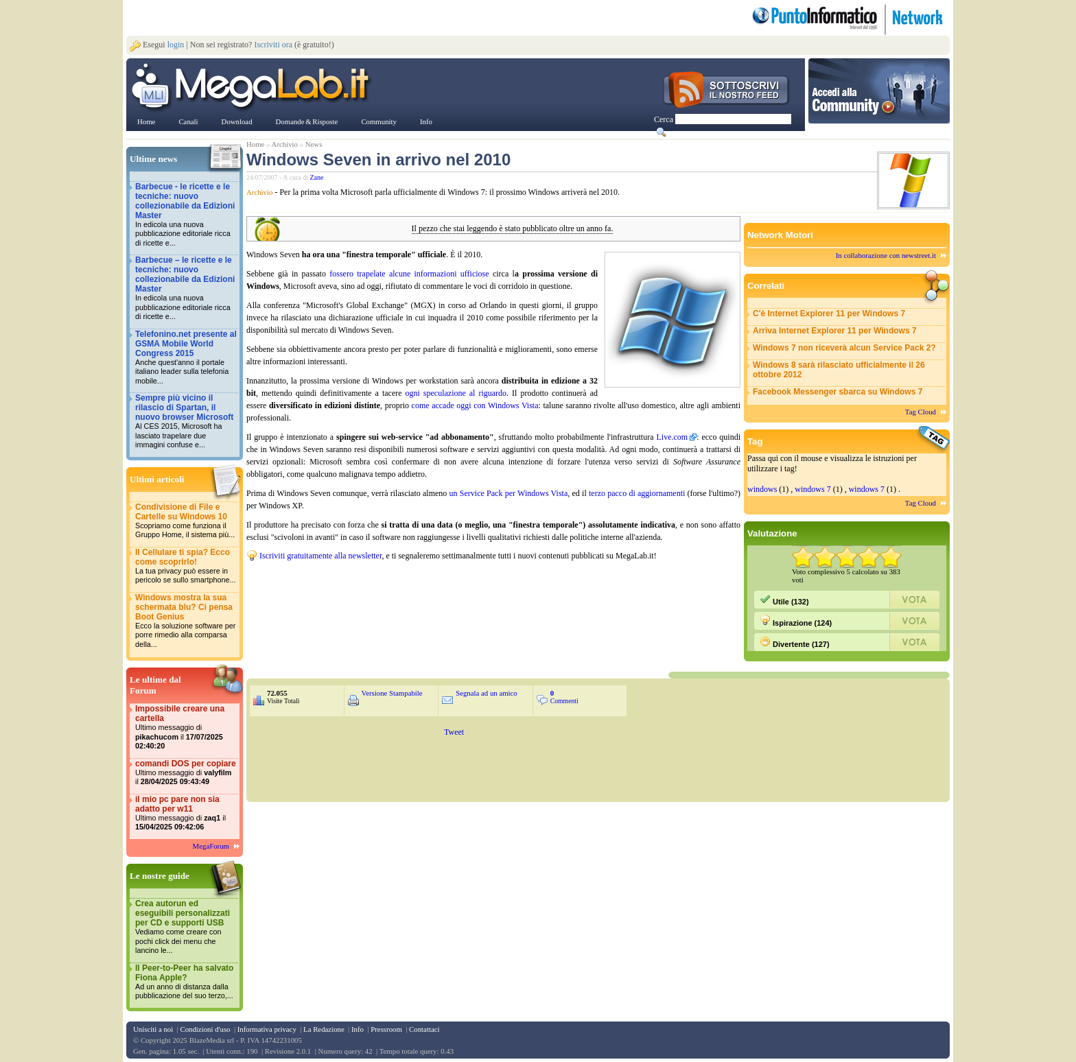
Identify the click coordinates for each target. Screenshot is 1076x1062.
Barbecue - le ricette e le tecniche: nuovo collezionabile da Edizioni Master (186, 215)
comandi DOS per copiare (186, 773)
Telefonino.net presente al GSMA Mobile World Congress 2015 (186, 357)
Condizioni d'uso (205, 1029)
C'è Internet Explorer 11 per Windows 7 (829, 313)
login (176, 44)
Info (357, 1029)
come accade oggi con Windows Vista (475, 405)
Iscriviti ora (273, 44)
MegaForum (211, 846)
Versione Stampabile (392, 693)
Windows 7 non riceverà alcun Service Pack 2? (844, 348)
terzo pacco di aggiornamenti (637, 493)
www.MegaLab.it (252, 88)
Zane (317, 177)
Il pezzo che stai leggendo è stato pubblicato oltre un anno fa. (512, 229)
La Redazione (323, 1029)
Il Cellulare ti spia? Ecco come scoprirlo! (186, 566)
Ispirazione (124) (796, 621)
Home (255, 144)
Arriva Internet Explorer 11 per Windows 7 (835, 330)
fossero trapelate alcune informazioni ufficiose (409, 274)
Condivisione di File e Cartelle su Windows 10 (186, 521)
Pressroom (386, 1029)
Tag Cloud (920, 412)
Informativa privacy (266, 1029)
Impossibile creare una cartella (186, 727)
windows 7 (812, 489)
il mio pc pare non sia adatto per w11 (186, 813)
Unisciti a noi (153, 1029)
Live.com (672, 437)
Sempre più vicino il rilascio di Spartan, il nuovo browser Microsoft (186, 421)
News (314, 144)
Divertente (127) (795, 642)
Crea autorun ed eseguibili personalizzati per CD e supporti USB (186, 927)
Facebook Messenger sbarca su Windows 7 (837, 392)
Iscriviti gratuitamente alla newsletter (320, 555)
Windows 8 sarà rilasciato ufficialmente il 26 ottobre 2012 (839, 369)
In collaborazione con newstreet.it (886, 255)
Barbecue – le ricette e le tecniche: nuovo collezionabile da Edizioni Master (186, 288)
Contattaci (424, 1029)
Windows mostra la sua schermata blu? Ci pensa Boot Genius (186, 621)
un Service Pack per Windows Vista (508, 493)
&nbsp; (411, 588)
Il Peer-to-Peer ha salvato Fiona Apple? (186, 982)
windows (762, 489)
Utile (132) (784, 599)
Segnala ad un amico (486, 693)
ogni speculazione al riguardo (456, 393)
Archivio (285, 144)
